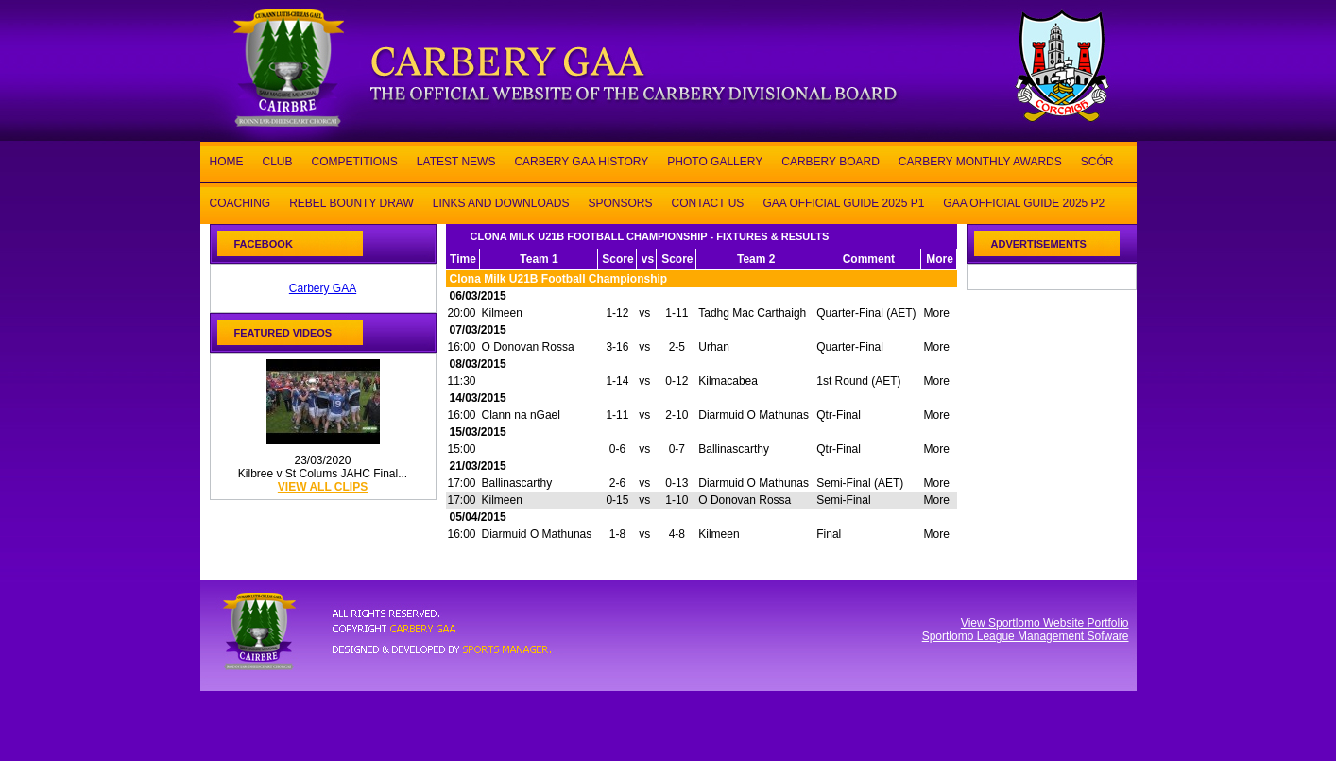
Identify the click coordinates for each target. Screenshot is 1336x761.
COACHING (240, 202)
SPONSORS (620, 202)
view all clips (323, 486)
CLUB (278, 160)
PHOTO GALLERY (714, 160)
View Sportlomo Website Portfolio (1045, 623)
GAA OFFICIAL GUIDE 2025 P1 (843, 202)
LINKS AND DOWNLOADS (501, 202)
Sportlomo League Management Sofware (1025, 636)
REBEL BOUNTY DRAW (351, 202)
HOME (227, 160)
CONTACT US (707, 202)
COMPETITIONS (355, 160)
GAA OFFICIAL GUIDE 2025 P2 (1024, 202)
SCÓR (1097, 160)
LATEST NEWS (456, 160)
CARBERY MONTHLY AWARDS (980, 160)
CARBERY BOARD (830, 160)
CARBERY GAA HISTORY (581, 160)
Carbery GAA (322, 288)
